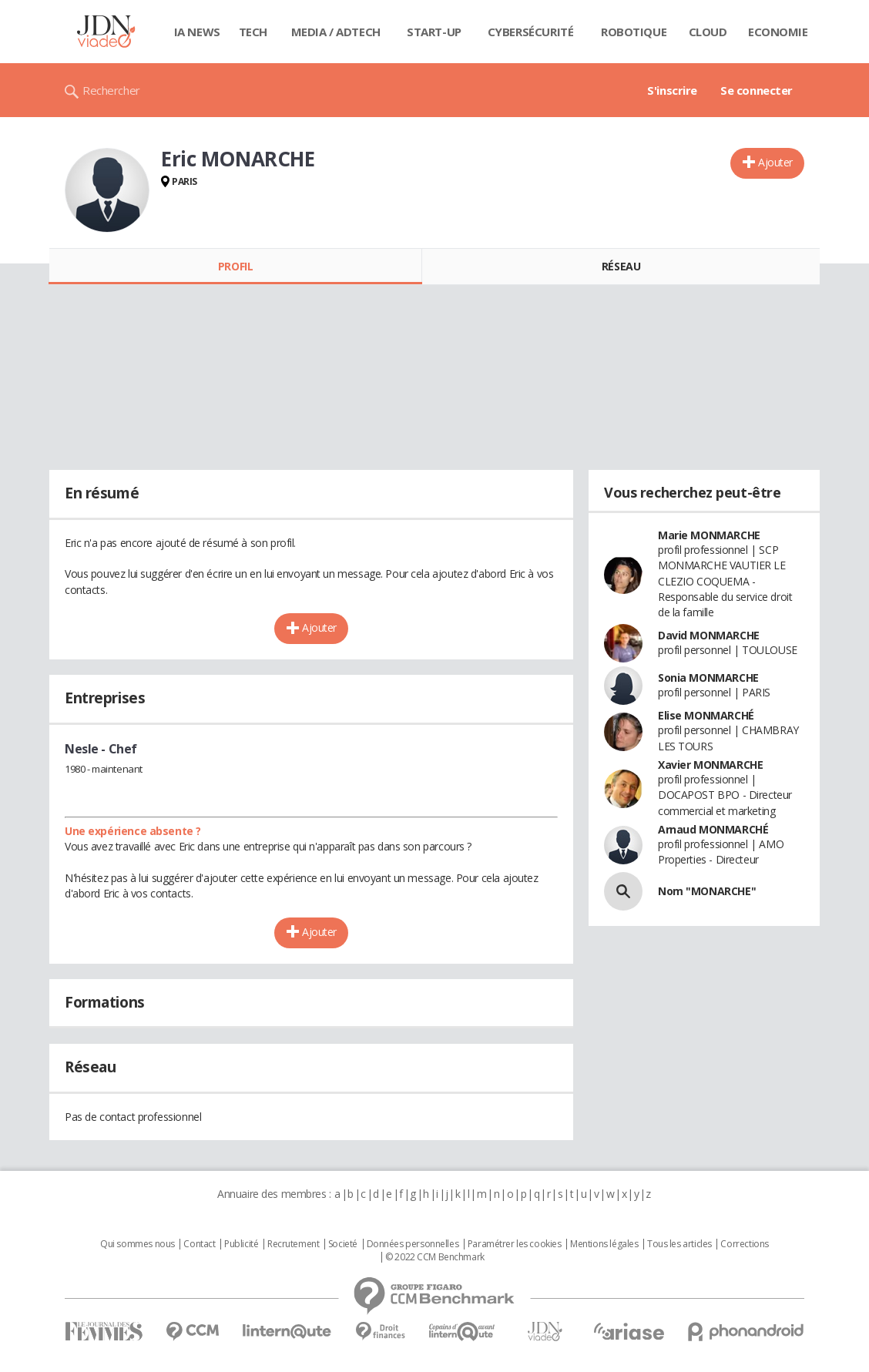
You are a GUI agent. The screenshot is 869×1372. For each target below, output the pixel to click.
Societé (342, 1244)
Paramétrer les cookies (515, 1244)
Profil (235, 266)
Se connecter (756, 90)
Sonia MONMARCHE (708, 677)
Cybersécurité (531, 31)
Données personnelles (413, 1244)
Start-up (434, 31)
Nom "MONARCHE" (707, 891)
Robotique (633, 31)
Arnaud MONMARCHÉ (713, 829)
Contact (199, 1244)
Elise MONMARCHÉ (706, 715)
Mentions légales (604, 1244)
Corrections (744, 1244)
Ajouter (775, 162)
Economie (778, 31)
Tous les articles (679, 1244)
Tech (253, 31)
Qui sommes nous (137, 1244)
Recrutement (293, 1244)
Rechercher (111, 90)
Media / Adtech (336, 31)
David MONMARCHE (709, 635)
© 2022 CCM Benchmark (435, 1257)
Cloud (708, 31)
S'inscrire (672, 90)
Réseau (621, 266)
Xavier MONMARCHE (710, 764)
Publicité (241, 1244)
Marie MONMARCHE (709, 535)
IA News (197, 31)
